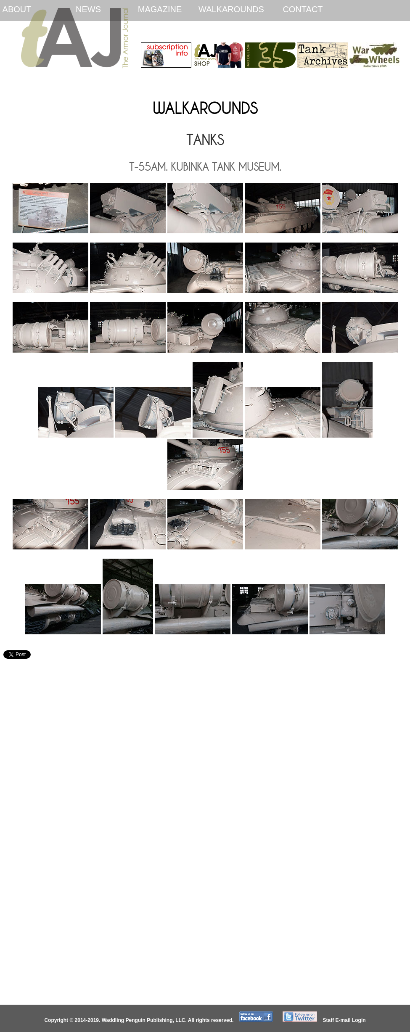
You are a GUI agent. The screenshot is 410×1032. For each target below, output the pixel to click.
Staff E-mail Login (344, 1020)
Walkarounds (231, 9)
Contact (303, 9)
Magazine (160, 9)
